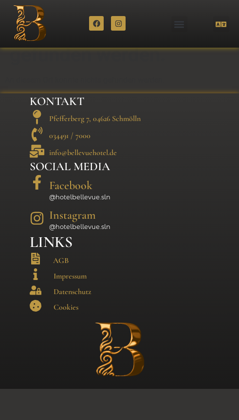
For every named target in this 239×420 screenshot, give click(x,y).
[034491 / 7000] (37, 165)
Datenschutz (72, 323)
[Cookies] (35, 337)
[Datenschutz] (35, 321)
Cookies (66, 339)
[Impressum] (35, 306)
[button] (179, 24)
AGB (61, 292)
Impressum (70, 308)
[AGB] (35, 290)
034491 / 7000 (70, 167)
